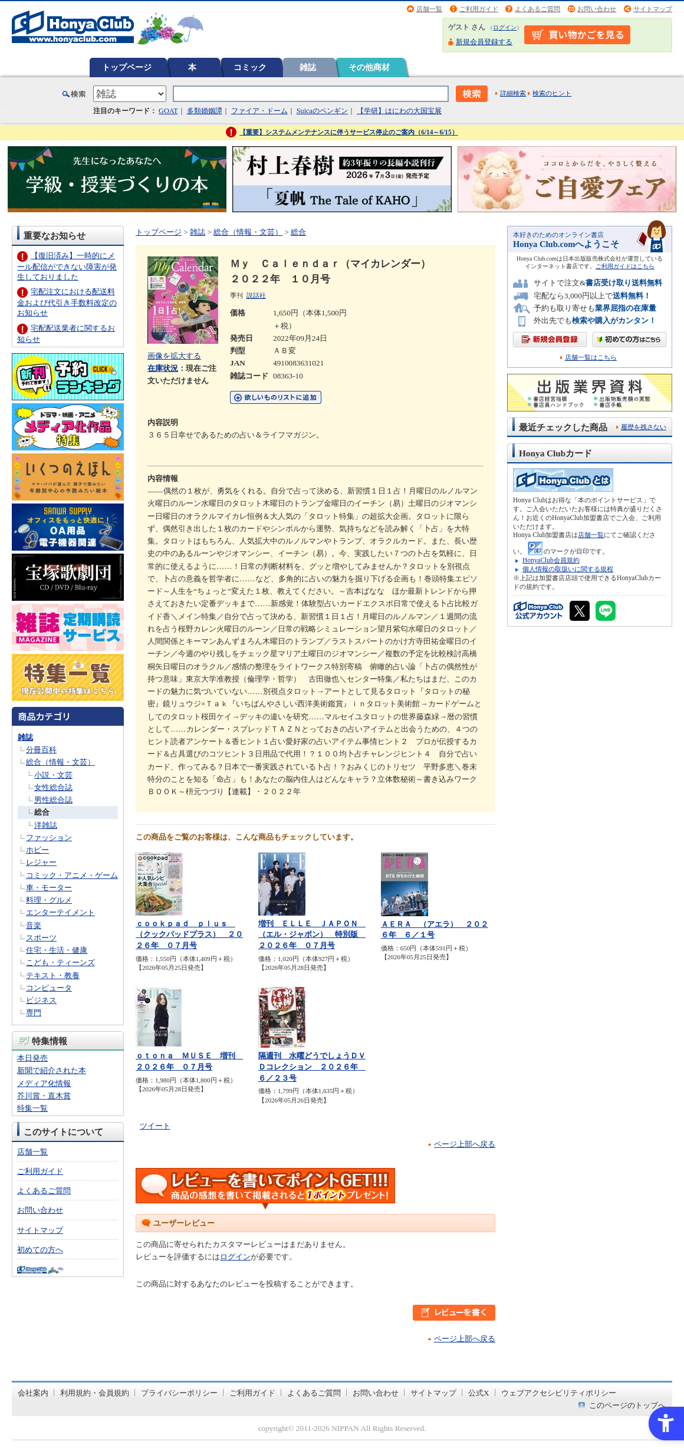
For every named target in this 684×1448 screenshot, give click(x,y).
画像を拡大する (174, 355)
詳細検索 (513, 93)
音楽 (33, 925)
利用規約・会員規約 (94, 1392)
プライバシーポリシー (179, 1392)
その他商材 (369, 67)
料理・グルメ (49, 900)
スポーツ (41, 937)
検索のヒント (551, 93)
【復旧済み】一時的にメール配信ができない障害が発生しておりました (67, 266)
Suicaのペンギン (322, 111)
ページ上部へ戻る (464, 1144)
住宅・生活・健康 (56, 950)
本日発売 (32, 1058)
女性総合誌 (53, 787)
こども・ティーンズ (60, 962)
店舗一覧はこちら (591, 357)
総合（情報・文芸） (60, 762)
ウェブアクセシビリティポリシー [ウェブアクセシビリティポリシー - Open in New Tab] (558, 1392)
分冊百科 (41, 749)
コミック (250, 67)
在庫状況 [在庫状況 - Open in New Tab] (162, 368)
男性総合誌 (53, 799)
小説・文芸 (53, 775)
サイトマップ (652, 8)
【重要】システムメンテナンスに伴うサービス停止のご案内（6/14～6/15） (348, 132)
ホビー (37, 849)
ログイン (505, 27)
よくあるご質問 (537, 8)
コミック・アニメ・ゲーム (72, 875)
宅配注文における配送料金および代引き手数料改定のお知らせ (67, 302)
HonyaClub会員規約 (551, 560)
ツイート (155, 1125)
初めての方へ (40, 1249)
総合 (42, 812)
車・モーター (49, 887)
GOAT (168, 111)
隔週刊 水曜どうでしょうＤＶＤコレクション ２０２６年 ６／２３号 (312, 1066)
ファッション (49, 837)
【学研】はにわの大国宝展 (399, 111)
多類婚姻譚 (204, 111)
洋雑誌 (45, 825)
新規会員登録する (484, 42)
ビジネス (41, 1000)
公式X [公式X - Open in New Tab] (478, 1392)
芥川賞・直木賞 (44, 1095)
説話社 (256, 295)
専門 (33, 1012)
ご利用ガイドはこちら (625, 266)
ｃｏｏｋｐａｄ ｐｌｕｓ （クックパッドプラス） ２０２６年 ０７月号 (189, 934)
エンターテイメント (60, 912)
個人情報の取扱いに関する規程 (567, 568)
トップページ (127, 67)
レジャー (41, 862)
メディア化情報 (44, 1083)
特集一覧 (32, 1108)
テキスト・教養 (53, 975)
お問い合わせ (596, 8)
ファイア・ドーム (259, 111)
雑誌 (308, 67)
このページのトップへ (627, 1405)
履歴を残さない (643, 426)
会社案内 (33, 1392)
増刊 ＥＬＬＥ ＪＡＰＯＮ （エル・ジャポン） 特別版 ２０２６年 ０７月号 (312, 934)
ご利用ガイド (478, 8)
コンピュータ (49, 987)
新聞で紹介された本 (51, 1070)
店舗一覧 (429, 8)
